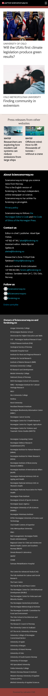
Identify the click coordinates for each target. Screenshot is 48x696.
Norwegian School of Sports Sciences (24, 500)
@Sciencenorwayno (16, 293)
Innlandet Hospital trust (19, 351)
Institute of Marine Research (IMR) (23, 362)
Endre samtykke (11, 304)
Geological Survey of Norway (21, 347)
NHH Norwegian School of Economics (24, 381)
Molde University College (19, 373)
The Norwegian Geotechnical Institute (24, 603)
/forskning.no (13, 298)
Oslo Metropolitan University (21, 528)
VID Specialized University (20, 664)
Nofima (13, 399)
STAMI (12, 560)
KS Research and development (21, 370)
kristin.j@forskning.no (31, 270)
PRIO (12, 532)
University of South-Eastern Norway (23, 657)
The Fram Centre (16, 582)
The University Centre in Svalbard (22, 627)
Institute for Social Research (20, 358)
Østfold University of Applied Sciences (24, 682)
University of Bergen (18, 646)
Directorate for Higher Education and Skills (26, 336)
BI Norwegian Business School (21, 332)
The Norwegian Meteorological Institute (25, 607)
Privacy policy (11, 207)
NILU (12, 391)
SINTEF (13, 556)
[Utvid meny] (46, 3)
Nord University (16, 403)
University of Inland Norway (20, 649)
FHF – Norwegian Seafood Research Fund (25, 339)
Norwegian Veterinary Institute (21, 514)
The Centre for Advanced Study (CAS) (24, 572)
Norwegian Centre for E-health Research (25, 421)
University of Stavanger (19, 661)
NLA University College (19, 395)
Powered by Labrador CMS (24, 692)
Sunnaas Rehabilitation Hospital (22, 564)
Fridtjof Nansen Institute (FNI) (21, 343)
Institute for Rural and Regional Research (25, 354)
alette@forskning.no (14, 251)
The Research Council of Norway (22, 624)
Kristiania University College (20, 366)
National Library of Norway (20, 377)
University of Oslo (17, 653)
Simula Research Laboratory (20, 552)
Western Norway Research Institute (23, 672)
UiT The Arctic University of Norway (23, 631)
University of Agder (17, 642)
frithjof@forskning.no (24, 260)
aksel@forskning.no (29, 240)
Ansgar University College (20, 328)
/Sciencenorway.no (16, 289)
